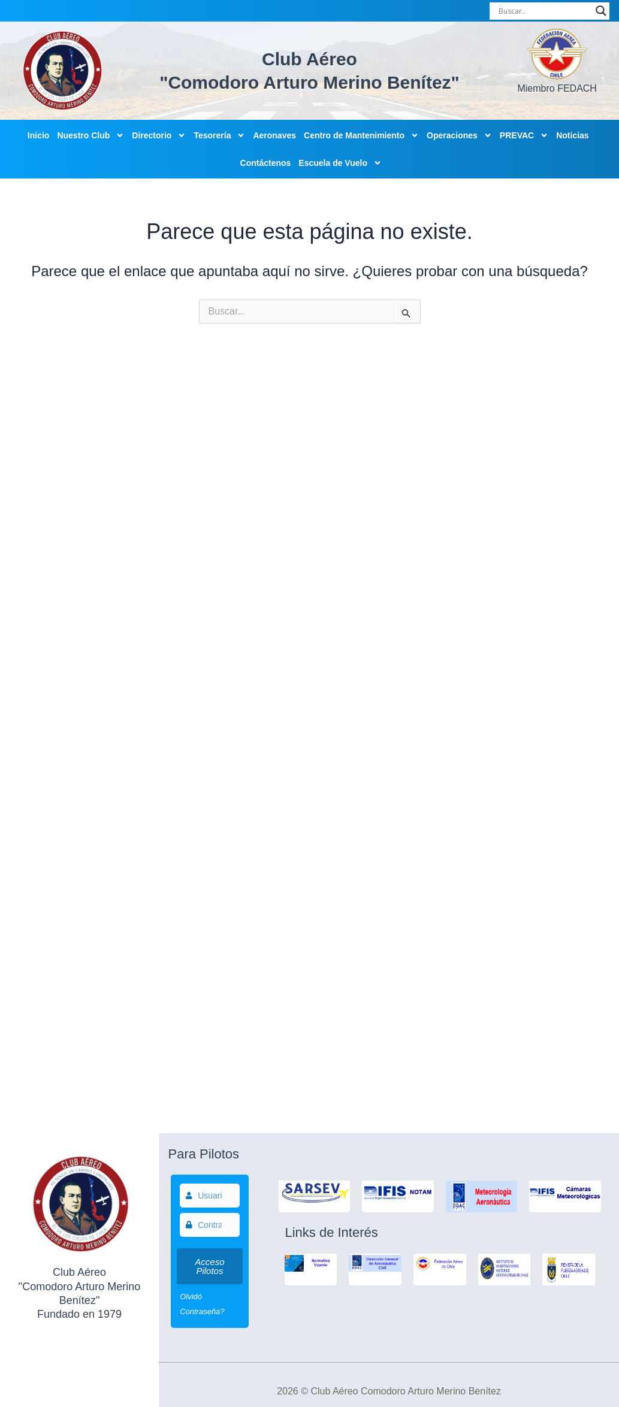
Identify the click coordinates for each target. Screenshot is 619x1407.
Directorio (159, 135)
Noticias (572, 135)
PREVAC (524, 135)
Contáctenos (265, 163)
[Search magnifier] (601, 10)
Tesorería (219, 135)
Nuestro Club (90, 135)
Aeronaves (274, 135)
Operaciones (459, 135)
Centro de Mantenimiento (361, 135)
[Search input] (544, 10)
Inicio (39, 135)
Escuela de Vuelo (340, 163)
